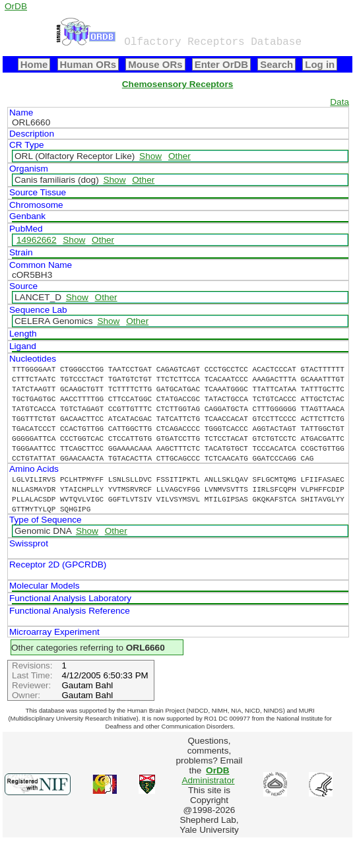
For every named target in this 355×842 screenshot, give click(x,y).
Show (150, 156)
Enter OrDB (221, 64)
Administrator (207, 775)
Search (276, 64)
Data (339, 102)
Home (34, 64)
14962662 (36, 240)
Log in (320, 64)
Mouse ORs (155, 64)
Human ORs (88, 64)
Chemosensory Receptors (177, 84)
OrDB (16, 6)
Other (179, 156)
